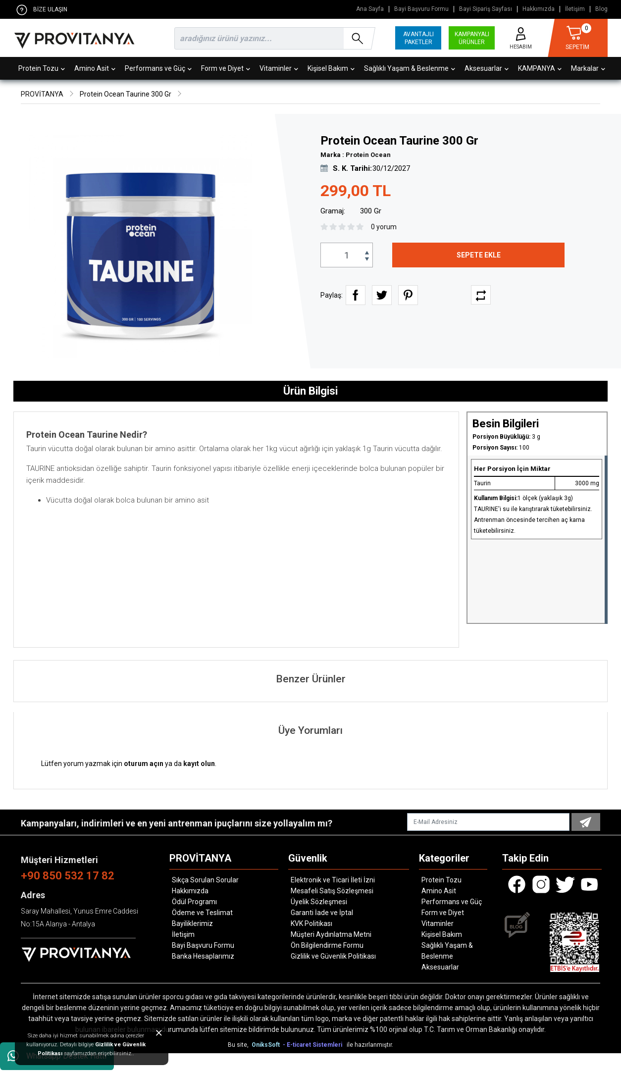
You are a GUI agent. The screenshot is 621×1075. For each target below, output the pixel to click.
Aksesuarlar (487, 68)
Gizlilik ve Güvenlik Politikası (333, 956)
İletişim (575, 9)
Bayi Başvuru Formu (421, 9)
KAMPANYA (540, 68)
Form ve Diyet (225, 68)
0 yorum (384, 227)
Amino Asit (94, 68)
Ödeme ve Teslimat (202, 913)
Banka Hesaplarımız (203, 956)
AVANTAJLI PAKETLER (418, 38)
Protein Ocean (368, 154)
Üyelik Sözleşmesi (319, 902)
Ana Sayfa (370, 9)
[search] (272, 38)
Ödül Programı (194, 902)
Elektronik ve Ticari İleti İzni (333, 880)
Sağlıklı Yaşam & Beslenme (409, 68)
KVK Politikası (311, 923)
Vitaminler (278, 68)
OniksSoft (266, 1044)
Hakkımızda (538, 9)
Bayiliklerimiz (192, 923)
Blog (601, 9)
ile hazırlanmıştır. (370, 1044)
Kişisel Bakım (331, 68)
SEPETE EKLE (479, 255)
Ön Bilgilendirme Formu (327, 945)
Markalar (588, 68)
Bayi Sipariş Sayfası (485, 9)
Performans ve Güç (158, 68)
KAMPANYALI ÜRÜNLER (472, 38)
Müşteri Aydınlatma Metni (331, 934)
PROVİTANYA (42, 94)
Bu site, (239, 1044)
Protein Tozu (41, 68)
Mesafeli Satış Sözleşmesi (332, 891)
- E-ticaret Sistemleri (314, 1044)
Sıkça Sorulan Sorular (205, 880)
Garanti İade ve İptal (322, 913)
